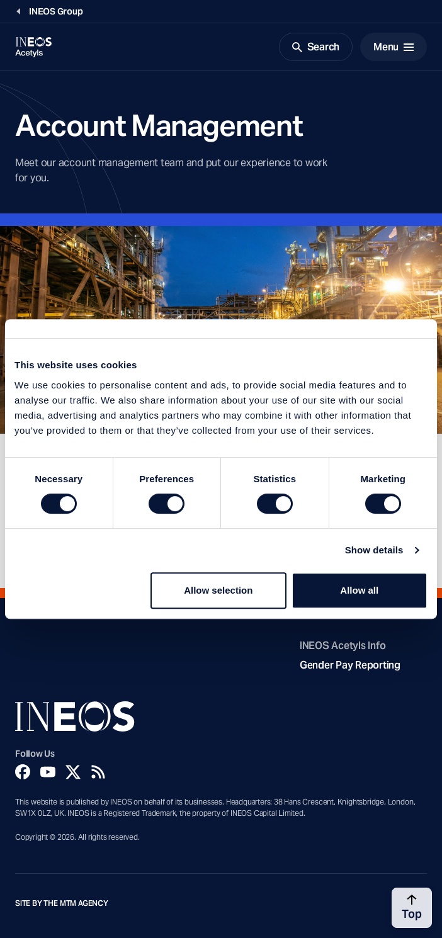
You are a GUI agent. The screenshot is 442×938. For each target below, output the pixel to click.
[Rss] (98, 771)
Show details (374, 550)
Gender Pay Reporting (350, 665)
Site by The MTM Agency (61, 903)
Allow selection (218, 590)
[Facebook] (22, 771)
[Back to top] (412, 908)
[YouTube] (47, 771)
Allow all (359, 590)
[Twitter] (73, 771)
